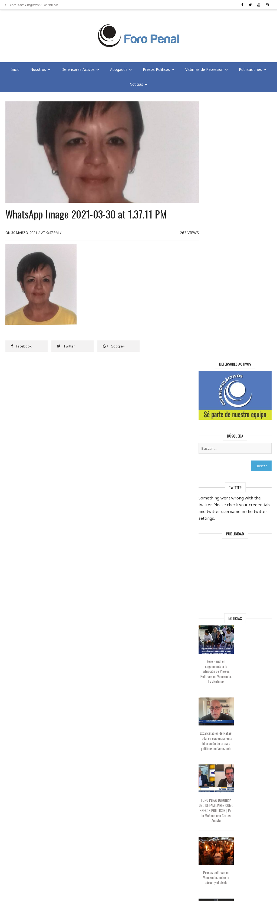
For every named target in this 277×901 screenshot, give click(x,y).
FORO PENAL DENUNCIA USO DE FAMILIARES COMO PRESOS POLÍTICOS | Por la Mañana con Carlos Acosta (221, 554)
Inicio (15, 69)
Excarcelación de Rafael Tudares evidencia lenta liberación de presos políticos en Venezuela (221, 482)
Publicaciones (250, 69)
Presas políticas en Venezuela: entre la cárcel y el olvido (221, 618)
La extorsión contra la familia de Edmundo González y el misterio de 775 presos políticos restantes (221, 681)
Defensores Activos (78, 69)
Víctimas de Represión (204, 69)
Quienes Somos (15, 5)
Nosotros (38, 69)
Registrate (33, 5)
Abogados (118, 69)
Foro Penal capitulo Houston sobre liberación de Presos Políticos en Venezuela (221, 748)
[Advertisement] (48, 32)
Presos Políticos (156, 69)
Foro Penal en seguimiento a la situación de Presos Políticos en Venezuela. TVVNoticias (221, 410)
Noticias (136, 84)
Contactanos (50, 5)
